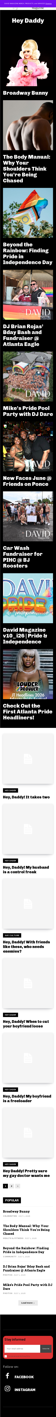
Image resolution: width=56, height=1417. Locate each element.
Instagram (25, 1390)
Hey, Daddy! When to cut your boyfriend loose (26, 1024)
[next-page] (17, 1186)
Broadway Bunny (25, 93)
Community (10, 1257)
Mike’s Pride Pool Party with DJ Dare (28, 411)
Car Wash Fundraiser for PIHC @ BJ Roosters (23, 557)
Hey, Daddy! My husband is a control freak (26, 869)
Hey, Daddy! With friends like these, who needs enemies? (26, 947)
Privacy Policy (26, 1356)
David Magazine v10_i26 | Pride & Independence (25, 636)
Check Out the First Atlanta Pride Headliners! (27, 712)
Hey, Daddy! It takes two (26, 797)
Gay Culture (12, 935)
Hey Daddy (10, 790)
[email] (22, 1349)
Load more (28, 1303)
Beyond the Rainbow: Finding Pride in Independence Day (27, 253)
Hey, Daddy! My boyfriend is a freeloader (27, 1098)
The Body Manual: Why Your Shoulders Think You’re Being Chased (26, 169)
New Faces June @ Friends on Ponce (27, 481)
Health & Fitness (13, 1238)
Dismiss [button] (49, 3)
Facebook (24, 1377)
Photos (7, 1275)
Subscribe (45, 1348)
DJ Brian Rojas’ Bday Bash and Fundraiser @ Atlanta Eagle (23, 335)
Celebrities (10, 1216)
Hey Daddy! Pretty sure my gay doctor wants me (26, 1173)
